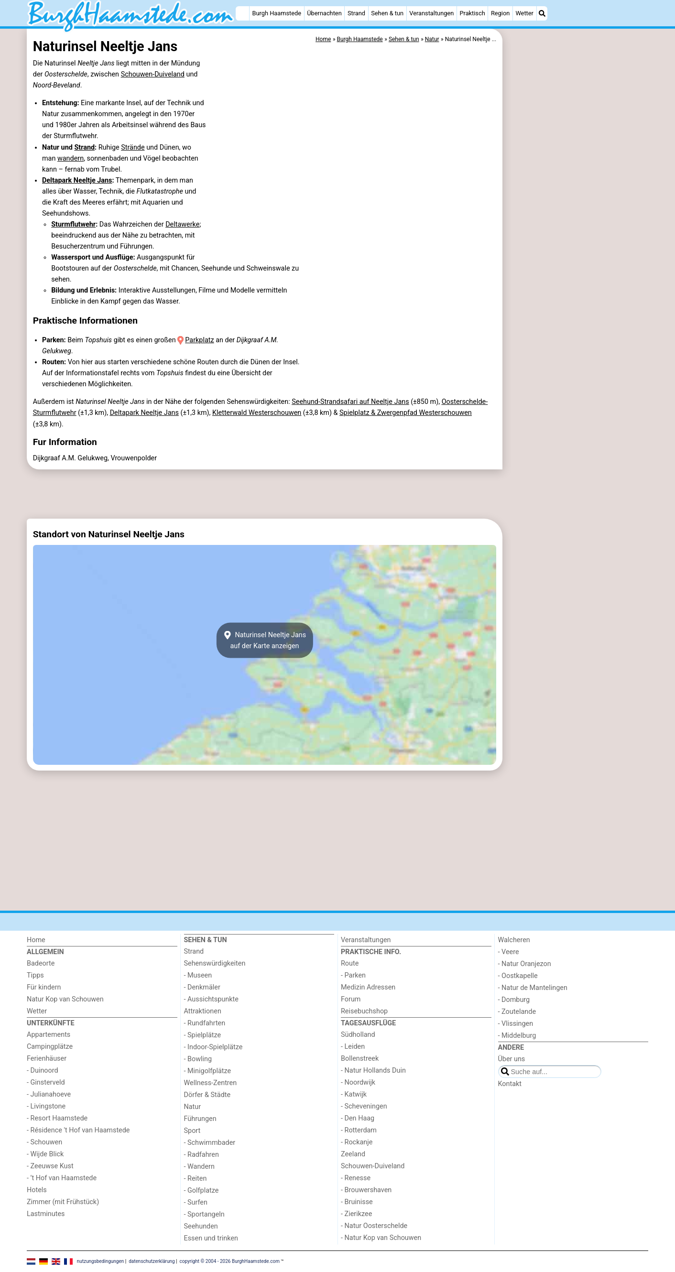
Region (500, 13)
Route (350, 963)
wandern (70, 158)
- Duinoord (42, 1070)
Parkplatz (199, 340)
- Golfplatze (201, 1190)
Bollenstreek (360, 1059)
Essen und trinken (211, 1238)
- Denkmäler (202, 987)
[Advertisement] (576, 248)
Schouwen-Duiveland (153, 74)
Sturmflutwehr (73, 224)
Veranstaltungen (431, 13)
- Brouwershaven (366, 1190)
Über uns (511, 1059)
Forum (350, 999)
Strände (132, 147)
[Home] (242, 13)
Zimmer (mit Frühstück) (63, 1202)
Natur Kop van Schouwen (65, 999)
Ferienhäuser (46, 1059)
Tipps (35, 975)
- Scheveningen (364, 1106)
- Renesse (355, 1178)
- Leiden (353, 1047)
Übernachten (324, 13)
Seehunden (201, 1226)
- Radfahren (201, 1155)
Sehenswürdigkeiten (215, 963)
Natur (192, 1107)
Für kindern (44, 987)
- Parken (353, 975)
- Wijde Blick (45, 1154)
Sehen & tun (387, 13)
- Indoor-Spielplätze (213, 1047)
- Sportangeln (204, 1214)
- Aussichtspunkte (211, 999)
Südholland (358, 1035)
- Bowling (198, 1059)
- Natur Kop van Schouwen (381, 1238)
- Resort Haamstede (57, 1118)
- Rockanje (356, 1142)
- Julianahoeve (49, 1094)
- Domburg (514, 1000)
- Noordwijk (358, 1082)
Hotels (37, 1190)
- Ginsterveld (46, 1082)
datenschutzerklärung (151, 1260)
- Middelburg (517, 1036)
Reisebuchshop (364, 1011)
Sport (192, 1131)
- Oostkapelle (518, 976)
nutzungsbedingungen (100, 1260)
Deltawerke (182, 224)
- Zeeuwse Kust (50, 1166)
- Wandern (199, 1167)
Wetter (524, 13)
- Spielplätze (202, 1035)
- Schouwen (44, 1142)
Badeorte (40, 963)
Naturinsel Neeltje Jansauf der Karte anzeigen (264, 640)
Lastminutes (46, 1214)
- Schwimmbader (210, 1143)
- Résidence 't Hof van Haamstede (78, 1130)
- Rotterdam (359, 1130)
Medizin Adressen (368, 987)
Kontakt (510, 1084)
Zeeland (353, 1154)
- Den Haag (357, 1118)
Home (36, 940)
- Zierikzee (356, 1214)
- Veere (508, 952)
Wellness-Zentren (210, 1083)
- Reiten (195, 1178)
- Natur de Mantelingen (532, 988)
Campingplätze (50, 1047)
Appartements (48, 1035)
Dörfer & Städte (207, 1095)
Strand (356, 13)
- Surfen (195, 1202)
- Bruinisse (357, 1202)
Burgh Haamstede (277, 13)
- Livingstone (46, 1106)
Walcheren (514, 940)
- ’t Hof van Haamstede (62, 1178)
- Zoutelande (517, 1012)
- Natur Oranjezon (524, 964)
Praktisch (472, 13)
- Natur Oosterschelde (374, 1226)
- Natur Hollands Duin (373, 1070)
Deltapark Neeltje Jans (77, 180)
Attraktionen (202, 1011)
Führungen (200, 1119)
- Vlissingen (515, 1024)
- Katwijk (354, 1094)
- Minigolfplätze (207, 1071)
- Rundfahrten (205, 1023)
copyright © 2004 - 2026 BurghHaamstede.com (230, 1260)
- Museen (198, 975)
